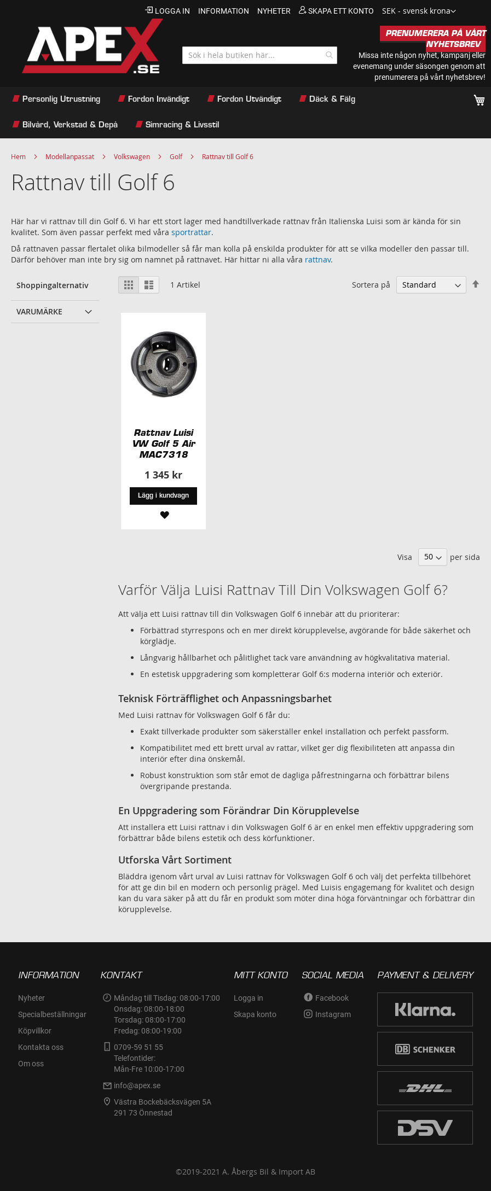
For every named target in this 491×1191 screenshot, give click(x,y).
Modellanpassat (69, 156)
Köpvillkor (34, 1030)
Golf (176, 156)
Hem (18, 156)
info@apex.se (137, 1085)
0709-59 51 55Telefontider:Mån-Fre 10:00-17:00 (149, 1058)
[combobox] (259, 55)
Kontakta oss (40, 1047)
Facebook (332, 998)
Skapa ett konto (341, 11)
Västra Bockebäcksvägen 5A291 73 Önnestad (162, 1107)
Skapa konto (255, 1014)
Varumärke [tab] (39, 311)
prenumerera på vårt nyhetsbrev (428, 77)
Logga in (172, 11)
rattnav (318, 259)
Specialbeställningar (52, 1014)
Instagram (333, 1014)
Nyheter (31, 998)
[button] (419, 11)
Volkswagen (132, 156)
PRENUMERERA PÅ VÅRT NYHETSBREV (435, 38)
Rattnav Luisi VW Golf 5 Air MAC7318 (163, 443)
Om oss (31, 1063)
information (223, 11)
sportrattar (191, 232)
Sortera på (371, 284)
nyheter (274, 11)
